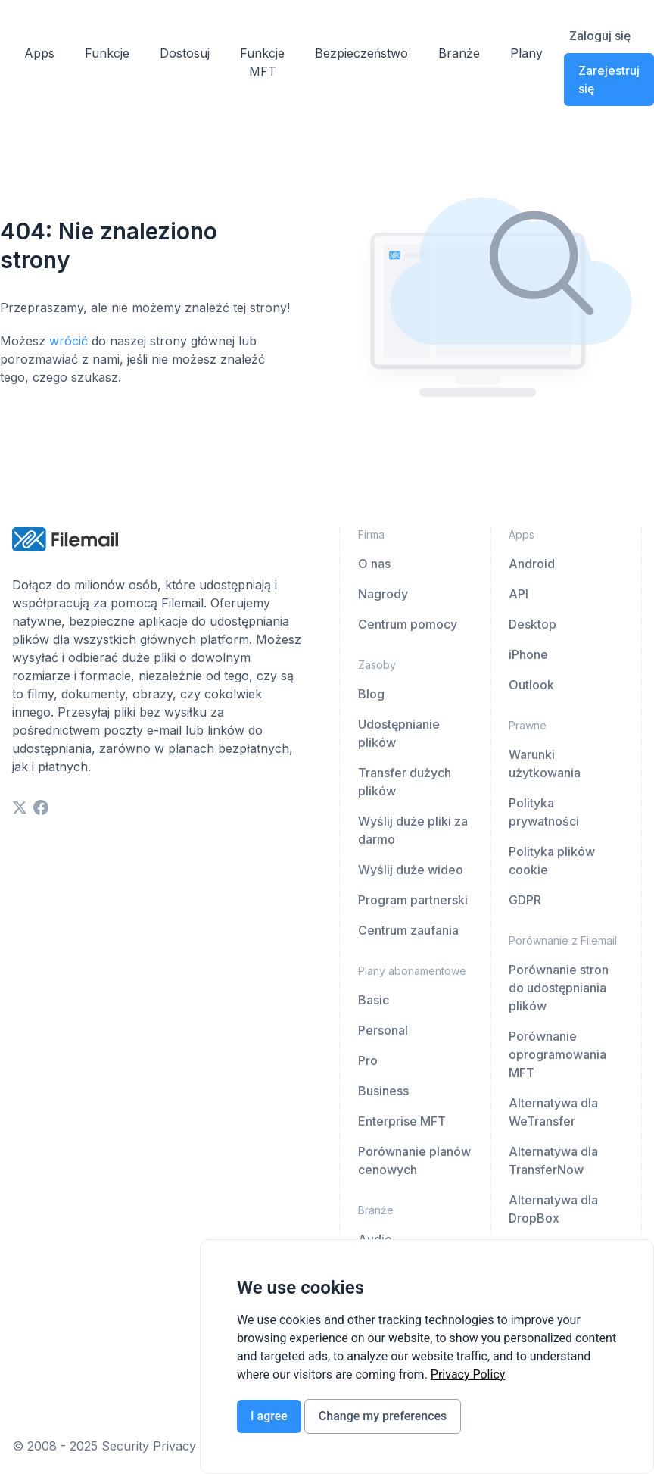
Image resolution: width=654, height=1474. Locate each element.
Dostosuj (185, 53)
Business (383, 1090)
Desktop (532, 624)
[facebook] (40, 807)
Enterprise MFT (402, 1121)
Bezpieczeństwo (361, 53)
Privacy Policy (468, 1374)
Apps (39, 53)
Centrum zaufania (408, 930)
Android (532, 563)
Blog (371, 693)
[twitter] (19, 807)
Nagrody (383, 593)
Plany (526, 53)
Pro (368, 1060)
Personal (383, 1030)
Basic (373, 999)
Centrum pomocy (407, 624)
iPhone (528, 654)
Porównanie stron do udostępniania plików (559, 987)
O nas (374, 563)
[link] (468, 1374)
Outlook (531, 684)
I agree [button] (269, 1416)
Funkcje (107, 53)
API (518, 593)
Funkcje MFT (262, 62)
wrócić (68, 340)
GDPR (525, 899)
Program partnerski (413, 899)
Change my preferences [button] (383, 1416)
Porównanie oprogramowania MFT (557, 1054)
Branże (459, 53)
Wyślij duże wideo (410, 869)
